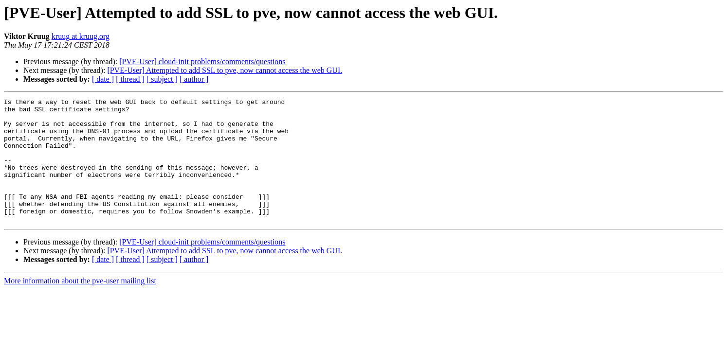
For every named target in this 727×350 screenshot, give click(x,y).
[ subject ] (162, 79)
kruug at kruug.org (80, 36)
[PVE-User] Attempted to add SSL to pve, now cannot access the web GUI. (224, 70)
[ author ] (194, 79)
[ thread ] (130, 79)
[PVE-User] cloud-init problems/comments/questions (202, 61)
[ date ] (103, 79)
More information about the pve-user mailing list (80, 305)
